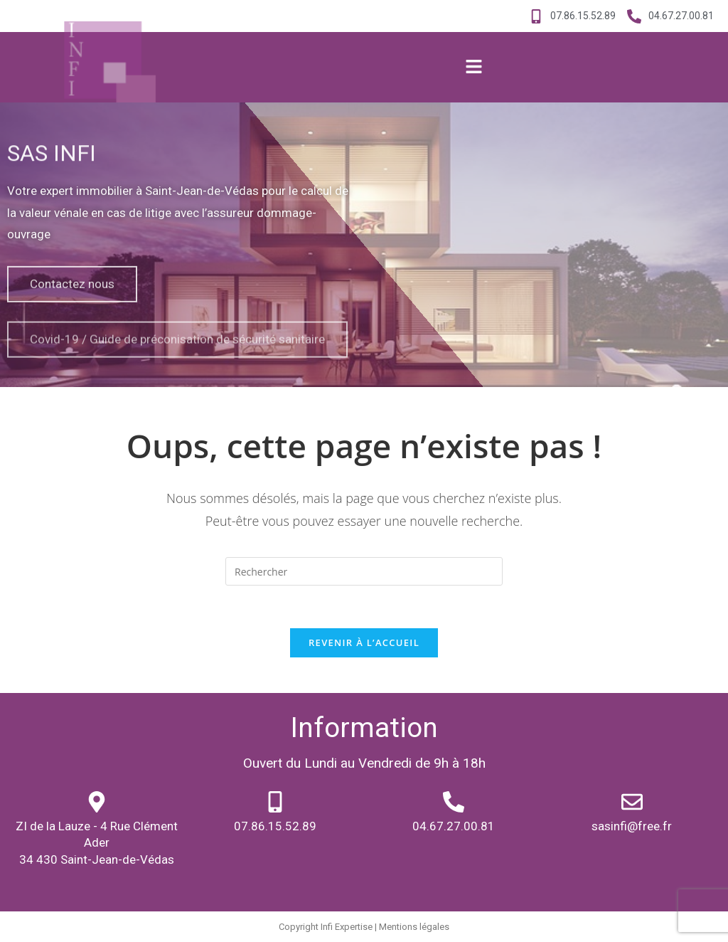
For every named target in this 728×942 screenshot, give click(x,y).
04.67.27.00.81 (453, 826)
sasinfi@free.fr (632, 826)
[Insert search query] (364, 571)
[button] (473, 68)
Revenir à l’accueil (364, 642)
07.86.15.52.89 (275, 826)
